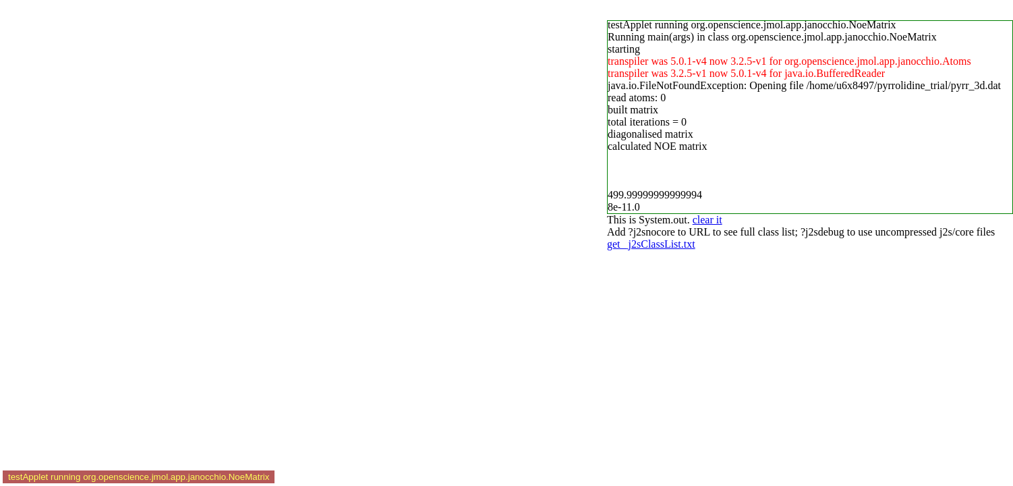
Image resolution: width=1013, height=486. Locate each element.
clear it (707, 219)
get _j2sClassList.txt (651, 244)
